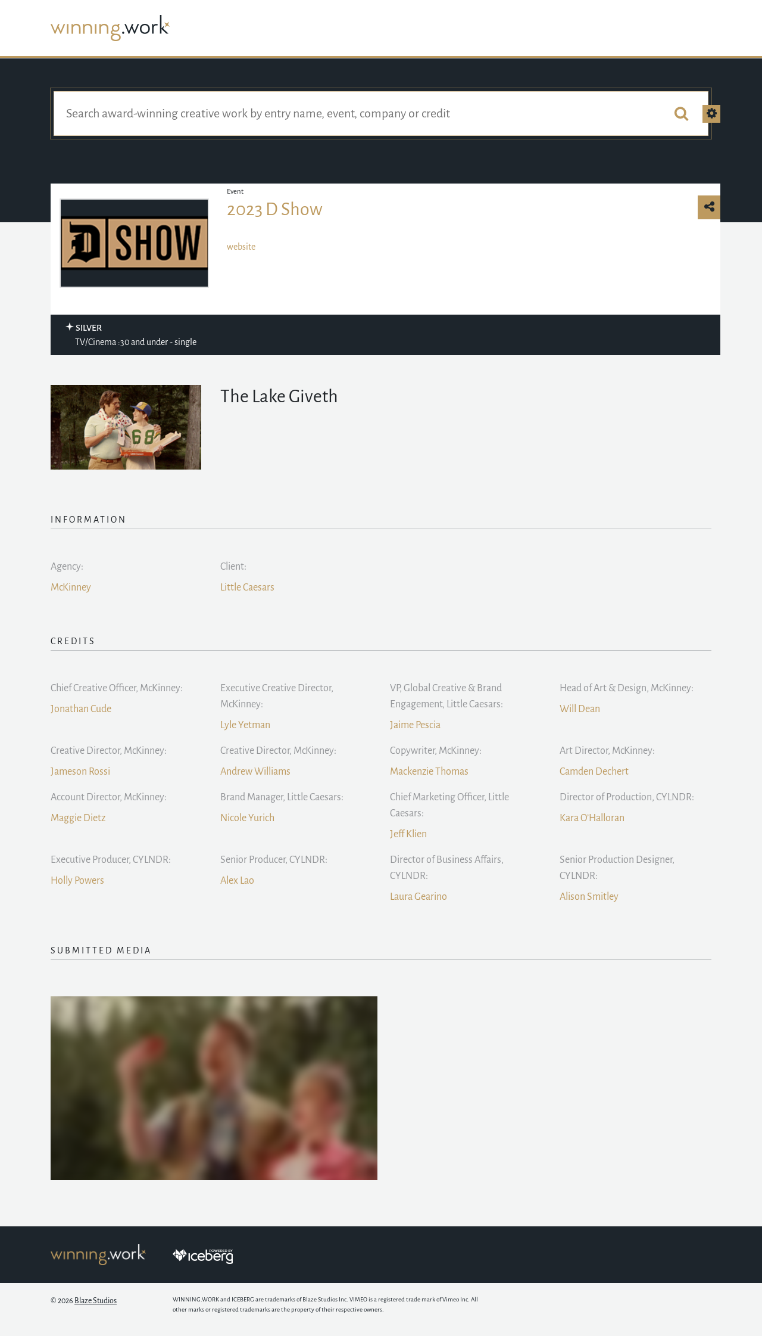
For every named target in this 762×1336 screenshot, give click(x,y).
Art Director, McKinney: (607, 750)
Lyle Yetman (245, 725)
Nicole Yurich (247, 818)
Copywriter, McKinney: (436, 750)
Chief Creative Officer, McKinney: (117, 688)
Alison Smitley (589, 896)
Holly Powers (77, 880)
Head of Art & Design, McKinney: (627, 688)
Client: (233, 566)
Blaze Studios (95, 1301)
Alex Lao (237, 880)
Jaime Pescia (415, 725)
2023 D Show (275, 209)
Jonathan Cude (81, 709)
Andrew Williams (255, 771)
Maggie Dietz (78, 818)
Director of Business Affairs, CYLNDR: (447, 868)
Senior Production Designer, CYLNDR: (617, 868)
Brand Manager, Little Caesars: (281, 797)
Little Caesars (247, 587)
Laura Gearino (418, 896)
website (241, 246)
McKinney (71, 587)
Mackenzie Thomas (429, 771)
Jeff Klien (408, 834)
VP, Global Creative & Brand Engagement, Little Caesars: (446, 696)
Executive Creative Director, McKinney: (276, 696)
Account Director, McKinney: (109, 797)
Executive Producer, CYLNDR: (111, 860)
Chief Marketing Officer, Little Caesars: (449, 805)
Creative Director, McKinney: (109, 750)
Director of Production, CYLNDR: (627, 797)
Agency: (67, 566)
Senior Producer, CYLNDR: (273, 860)
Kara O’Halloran (592, 818)
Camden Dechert (594, 771)
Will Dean (580, 709)
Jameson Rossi (80, 771)
